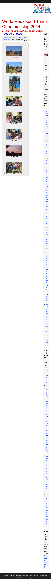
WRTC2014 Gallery (20, 37)
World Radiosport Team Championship (26, 575)
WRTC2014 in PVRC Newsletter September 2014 (47, 230)
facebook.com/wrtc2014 (46, 562)
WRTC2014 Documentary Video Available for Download (47, 408)
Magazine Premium (20, 578)
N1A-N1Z (7, 40)
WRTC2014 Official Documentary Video (47, 449)
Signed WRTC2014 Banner (47, 480)
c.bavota (33, 578)
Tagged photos (8, 37)
